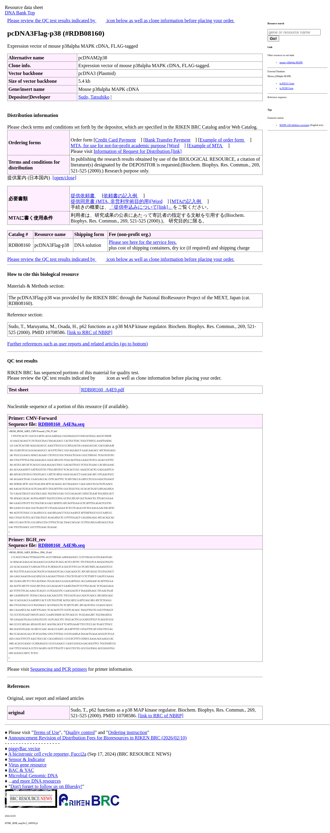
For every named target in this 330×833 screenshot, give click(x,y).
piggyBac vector (24, 748)
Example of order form (222, 139)
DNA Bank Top (20, 12)
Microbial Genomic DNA (33, 775)
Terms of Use (46, 732)
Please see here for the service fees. (143, 242)
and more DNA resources (36, 781)
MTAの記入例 (187, 201)
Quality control (80, 732)
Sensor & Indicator (26, 759)
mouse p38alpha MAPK (291, 62)
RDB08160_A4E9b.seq (61, 545)
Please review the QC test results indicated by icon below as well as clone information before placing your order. (120, 20)
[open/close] (64, 177)
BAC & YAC (21, 770)
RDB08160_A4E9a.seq (61, 424)
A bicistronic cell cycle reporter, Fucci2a (47, 754)
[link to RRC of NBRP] (89, 332)
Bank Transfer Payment (168, 139)
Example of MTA (205, 145)
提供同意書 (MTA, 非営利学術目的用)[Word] (120, 201)
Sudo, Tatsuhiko (93, 97)
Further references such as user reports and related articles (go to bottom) (77, 343)
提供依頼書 (83, 195)
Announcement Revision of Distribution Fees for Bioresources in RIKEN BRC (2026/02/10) (97, 737)
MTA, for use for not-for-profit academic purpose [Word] (128, 145)
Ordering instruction (127, 732)
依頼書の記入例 (120, 195)
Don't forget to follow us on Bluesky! (46, 786)
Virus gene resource (27, 764)
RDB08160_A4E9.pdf (102, 389)
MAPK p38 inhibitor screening (294, 125)
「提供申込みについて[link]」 (141, 207)
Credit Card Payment (115, 139)
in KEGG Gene (287, 83)
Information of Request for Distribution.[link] (137, 151)
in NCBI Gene (286, 88)
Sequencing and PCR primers (58, 669)
